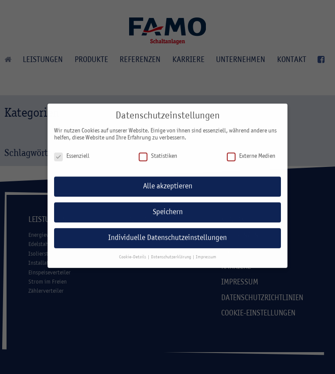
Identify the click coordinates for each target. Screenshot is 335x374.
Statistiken (158, 152)
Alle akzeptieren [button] (167, 182)
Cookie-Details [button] (133, 252)
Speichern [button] (168, 207)
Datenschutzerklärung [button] (171, 252)
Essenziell (71, 152)
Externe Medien (251, 152)
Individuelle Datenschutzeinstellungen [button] (167, 233)
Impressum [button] (206, 252)
